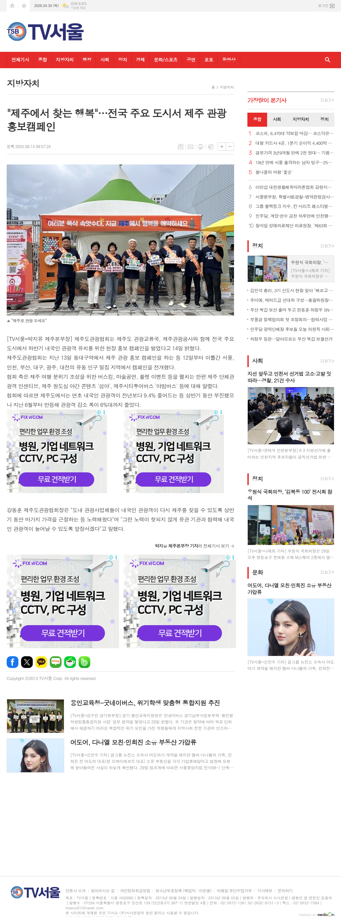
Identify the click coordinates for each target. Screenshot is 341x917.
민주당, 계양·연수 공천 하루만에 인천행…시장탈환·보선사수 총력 (294, 216)
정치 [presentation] (324, 119)
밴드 (84, 662)
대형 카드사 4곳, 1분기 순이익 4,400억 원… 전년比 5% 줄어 (294, 143)
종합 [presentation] (257, 119)
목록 (180, 146)
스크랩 (210, 146)
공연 (191, 59)
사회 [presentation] (277, 119)
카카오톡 (41, 662)
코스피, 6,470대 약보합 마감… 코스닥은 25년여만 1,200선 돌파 (294, 133)
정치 (122, 59)
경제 (140, 59)
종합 (42, 59)
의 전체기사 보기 (192, 546)
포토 (208, 59)
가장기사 (267, 100)
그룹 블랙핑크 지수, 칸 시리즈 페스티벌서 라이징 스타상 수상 (294, 206)
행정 (87, 59)
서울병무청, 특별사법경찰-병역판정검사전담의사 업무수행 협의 (294, 197)
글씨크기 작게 (230, 146)
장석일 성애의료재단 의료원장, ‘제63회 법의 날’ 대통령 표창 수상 (294, 226)
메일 (190, 146)
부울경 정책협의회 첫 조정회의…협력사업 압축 (292, 319)
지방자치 (65, 59)
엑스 (27, 662)
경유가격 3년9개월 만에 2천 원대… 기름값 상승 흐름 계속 (294, 153)
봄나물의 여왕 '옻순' (274, 172)
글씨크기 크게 (222, 146)
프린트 (200, 146)
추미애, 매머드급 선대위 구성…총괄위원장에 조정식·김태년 (292, 300)
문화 (257, 572)
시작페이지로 (12, 6)
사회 (104, 59)
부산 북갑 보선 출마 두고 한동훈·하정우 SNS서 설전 (292, 310)
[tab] (257, 120)
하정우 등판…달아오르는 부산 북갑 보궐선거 (291, 339)
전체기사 (20, 59)
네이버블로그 (56, 662)
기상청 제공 (78, 8)
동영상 (228, 59)
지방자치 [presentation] (301, 119)
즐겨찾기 (24, 6)
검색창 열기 (327, 60)
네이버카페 (70, 662)
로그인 (323, 5)
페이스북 (12, 662)
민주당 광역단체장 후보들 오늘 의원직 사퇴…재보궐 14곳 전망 (292, 329)
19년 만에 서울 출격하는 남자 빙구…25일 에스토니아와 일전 (294, 162)
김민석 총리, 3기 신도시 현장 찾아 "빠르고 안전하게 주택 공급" (292, 290)
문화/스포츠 (166, 59)
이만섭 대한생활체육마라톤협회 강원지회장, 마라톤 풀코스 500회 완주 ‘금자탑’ (294, 187)
